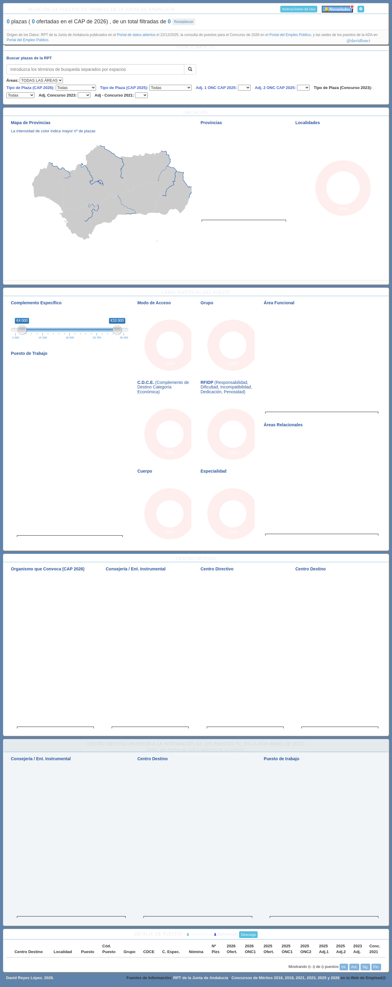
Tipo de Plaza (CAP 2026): (30, 87)
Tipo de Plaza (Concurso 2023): (343, 87)
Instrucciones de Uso (298, 9)
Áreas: (12, 80)
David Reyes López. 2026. (30, 977)
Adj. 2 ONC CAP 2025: (275, 87)
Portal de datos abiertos (136, 35)
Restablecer (183, 22)
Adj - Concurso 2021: (114, 95)
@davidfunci (358, 40)
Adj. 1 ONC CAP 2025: (216, 87)
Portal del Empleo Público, (291, 35)
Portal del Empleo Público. (28, 40)
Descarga (248, 934)
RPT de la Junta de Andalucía (200, 977)
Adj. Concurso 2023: (58, 95)
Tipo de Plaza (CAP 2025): (124, 87)
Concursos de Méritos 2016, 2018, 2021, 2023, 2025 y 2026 (286, 977)
